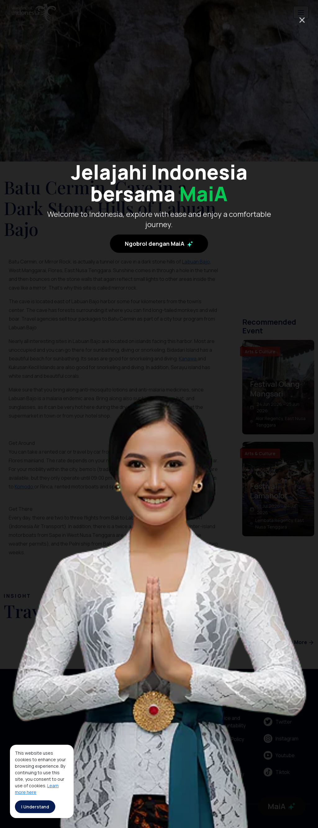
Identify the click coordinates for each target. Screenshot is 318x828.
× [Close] (302, 20)
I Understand (35, 807)
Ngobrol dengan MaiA (159, 246)
